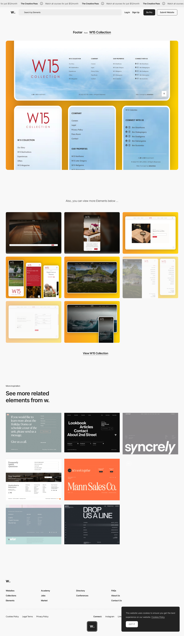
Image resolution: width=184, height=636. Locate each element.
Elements (10, 600)
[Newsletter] (150, 233)
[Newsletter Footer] (150, 479)
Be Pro (149, 12)
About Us (115, 595)
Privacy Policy (42, 616)
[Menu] (150, 277)
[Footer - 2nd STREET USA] (92, 432)
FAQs (113, 590)
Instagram (109, 616)
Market (44, 600)
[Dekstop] (92, 277)
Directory (80, 590)
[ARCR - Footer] (92, 524)
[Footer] (33, 479)
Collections (11, 595)
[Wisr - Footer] (33, 524)
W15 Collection (100, 32)
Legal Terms (27, 616)
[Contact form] (33, 322)
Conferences (82, 595)
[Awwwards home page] (92, 626)
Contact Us (116, 600)
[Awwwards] (13, 12)
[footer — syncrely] (150, 433)
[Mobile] (92, 233)
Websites (10, 590)
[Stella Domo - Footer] (33, 432)
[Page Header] (92, 322)
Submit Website (167, 12)
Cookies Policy (12, 616)
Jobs (43, 595)
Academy (45, 590)
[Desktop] (33, 233)
